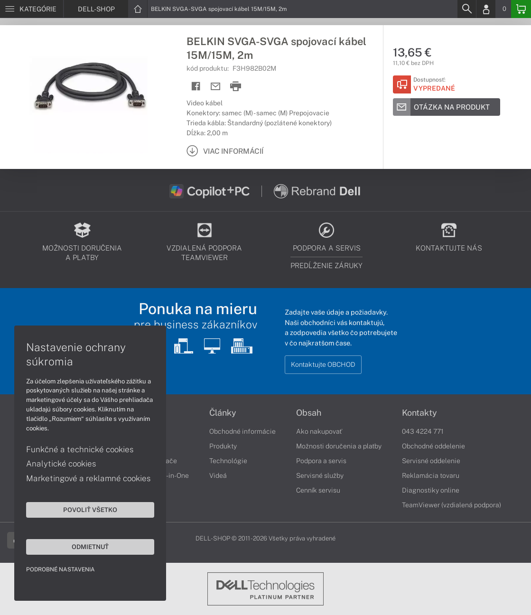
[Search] (466, 9)
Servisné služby (320, 475)
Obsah (308, 413)
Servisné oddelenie (431, 461)
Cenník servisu (318, 490)
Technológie (228, 461)
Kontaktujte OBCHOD (323, 364)
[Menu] (31, 9)
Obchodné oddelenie (433, 446)
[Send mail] (215, 86)
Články (222, 413)
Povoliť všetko (90, 509)
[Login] (485, 9)
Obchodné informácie (242, 431)
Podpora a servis (321, 461)
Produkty (223, 446)
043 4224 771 (423, 431)
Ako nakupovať (319, 431)
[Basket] (521, 9)
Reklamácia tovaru (430, 475)
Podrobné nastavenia (60, 569)
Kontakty (419, 413)
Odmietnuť (90, 546)
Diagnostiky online (430, 490)
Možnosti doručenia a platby (339, 446)
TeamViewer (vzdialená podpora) (451, 505)
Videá (218, 475)
